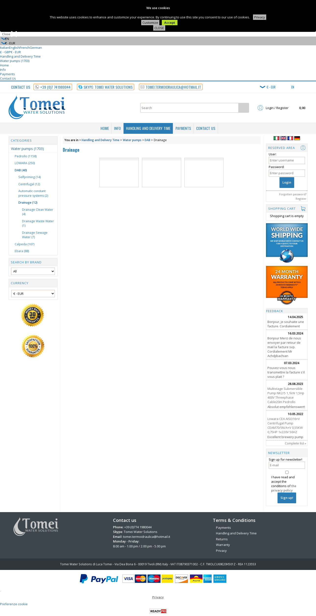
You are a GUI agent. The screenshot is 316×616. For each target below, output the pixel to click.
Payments (7, 74)
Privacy (259, 17)
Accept (169, 22)
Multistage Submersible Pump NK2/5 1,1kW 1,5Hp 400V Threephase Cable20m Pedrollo (285, 395)
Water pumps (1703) (14, 61)
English (14, 47)
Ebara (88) (22, 251)
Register (301, 198)
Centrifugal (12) (29, 184)
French (25, 47)
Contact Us (8, 78)
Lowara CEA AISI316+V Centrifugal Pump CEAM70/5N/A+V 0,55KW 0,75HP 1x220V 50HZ (285, 425)
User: (273, 154)
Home (4, 65)
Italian (4, 47)
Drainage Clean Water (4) (37, 212)
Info (3, 69)
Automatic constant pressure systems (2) (33, 193)
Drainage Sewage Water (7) (35, 235)
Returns (222, 539)
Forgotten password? (292, 194)
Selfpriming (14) (29, 177)
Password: (276, 167)
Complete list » (295, 443)
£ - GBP (5, 52)
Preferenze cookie (14, 604)
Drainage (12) (28, 202)
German (36, 47)
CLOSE (159, 28)
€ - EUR (16, 52)
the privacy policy (283, 488)
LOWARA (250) (25, 163)
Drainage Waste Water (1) (38, 223)
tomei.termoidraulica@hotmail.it (146, 536)
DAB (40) (21, 170)
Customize (150, 22)
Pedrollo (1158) (26, 156)
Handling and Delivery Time (20, 56)
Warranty (223, 544)
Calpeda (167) (24, 244)
